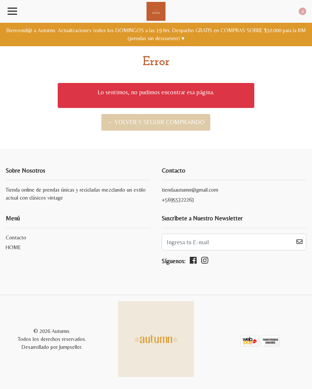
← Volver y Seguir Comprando (156, 122)
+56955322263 (178, 200)
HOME (13, 247)
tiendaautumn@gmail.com (190, 190)
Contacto (16, 237)
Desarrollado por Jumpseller (51, 347)
